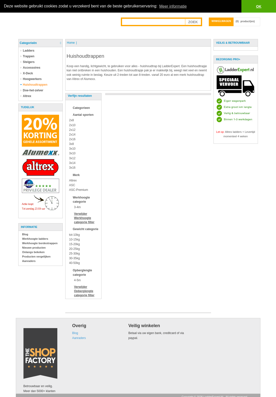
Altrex (73, 180)
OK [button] (258, 6)
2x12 (72, 129)
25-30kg (74, 253)
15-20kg (74, 244)
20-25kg (74, 249)
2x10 (72, 125)
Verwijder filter (84, 218)
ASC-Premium (78, 190)
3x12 (72, 158)
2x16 (72, 139)
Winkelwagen (221, 21)
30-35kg (74, 258)
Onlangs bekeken (33, 252)
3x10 (72, 148)
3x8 (71, 144)
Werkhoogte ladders (35, 238)
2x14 (72, 134)
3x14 (72, 162)
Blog (25, 234)
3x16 (72, 167)
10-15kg (74, 239)
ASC (72, 185)
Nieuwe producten (34, 247)
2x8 (71, 120)
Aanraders (29, 260)
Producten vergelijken (36, 256)
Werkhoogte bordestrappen (40, 243)
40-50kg (74, 263)
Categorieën (28, 43)
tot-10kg (74, 234)
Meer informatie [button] (173, 6)
